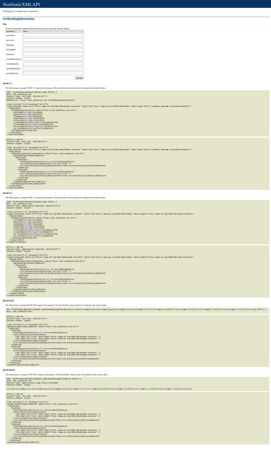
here (9, 11)
